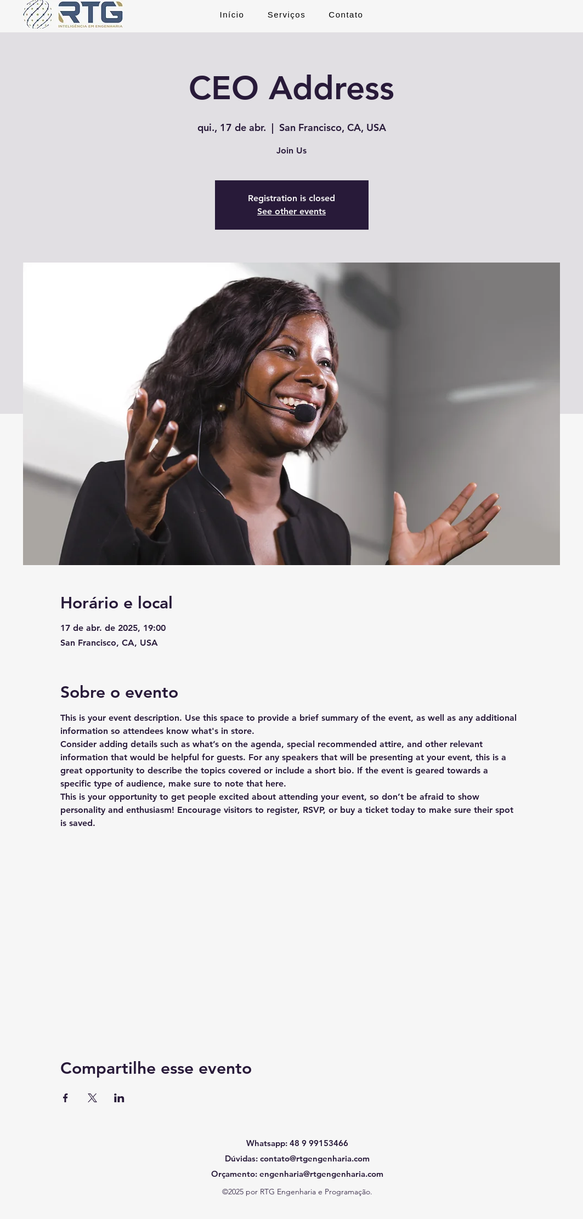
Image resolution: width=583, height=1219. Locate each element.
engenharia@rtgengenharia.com (321, 1174)
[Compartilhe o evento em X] (92, 1097)
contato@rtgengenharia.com (315, 1158)
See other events (291, 211)
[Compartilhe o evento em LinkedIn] (119, 1097)
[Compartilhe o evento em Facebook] (65, 1097)
